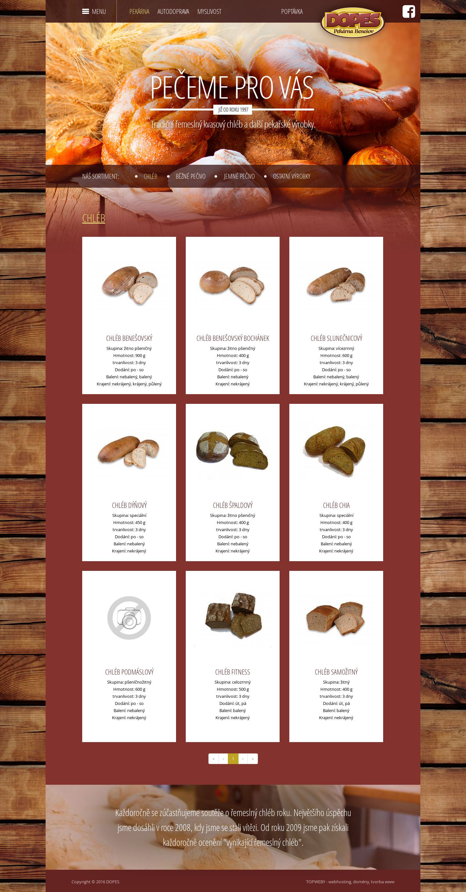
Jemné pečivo (239, 176)
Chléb (150, 176)
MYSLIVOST (209, 11)
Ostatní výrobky (291, 176)
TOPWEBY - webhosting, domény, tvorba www (350, 882)
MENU (99, 11)
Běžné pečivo (190, 176)
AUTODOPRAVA (173, 11)
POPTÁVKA (292, 11)
